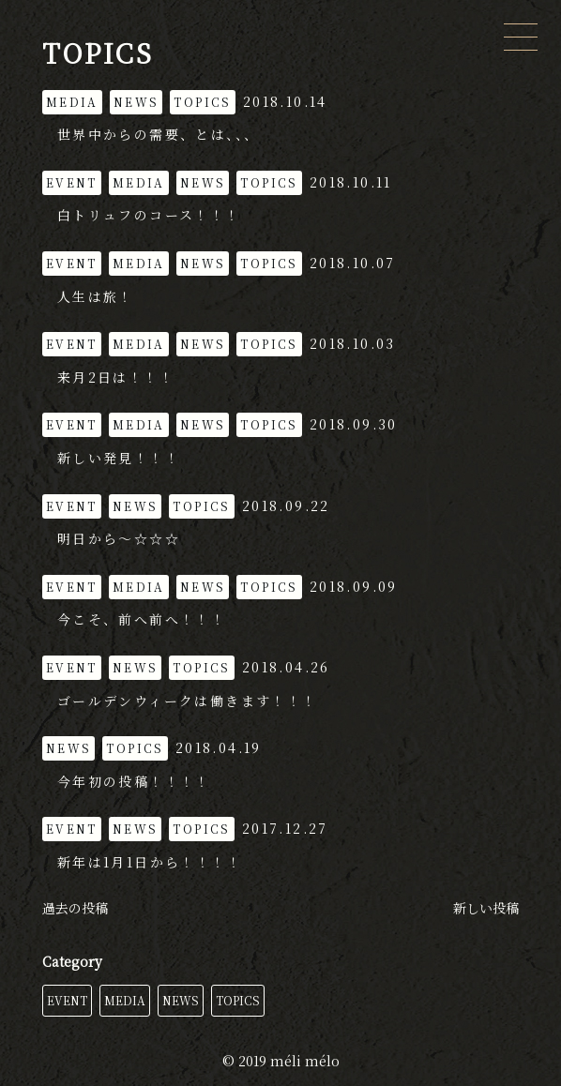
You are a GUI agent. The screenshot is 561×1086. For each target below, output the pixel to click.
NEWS (180, 1000)
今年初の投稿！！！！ (134, 781)
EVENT (67, 1000)
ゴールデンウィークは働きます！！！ (187, 700)
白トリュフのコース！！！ (149, 214)
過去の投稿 (75, 907)
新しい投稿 (486, 907)
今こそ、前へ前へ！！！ (141, 619)
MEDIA (124, 1000)
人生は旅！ (95, 296)
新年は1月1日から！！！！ (149, 861)
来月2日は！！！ (115, 377)
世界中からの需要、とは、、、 (158, 134)
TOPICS (238, 1000)
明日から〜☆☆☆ (118, 538)
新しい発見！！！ (118, 457)
